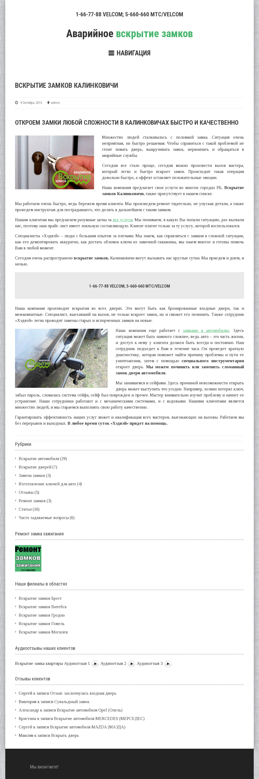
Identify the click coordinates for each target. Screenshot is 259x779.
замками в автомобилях (206, 330)
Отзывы (26, 492)
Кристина (27, 718)
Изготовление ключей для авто (47, 484)
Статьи (25, 509)
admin (55, 103)
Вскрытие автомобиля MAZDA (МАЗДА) (87, 727)
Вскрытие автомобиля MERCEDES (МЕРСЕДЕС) (99, 718)
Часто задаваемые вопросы (44, 517)
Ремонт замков (32, 501)
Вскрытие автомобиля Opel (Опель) (90, 710)
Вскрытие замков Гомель (42, 623)
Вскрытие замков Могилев (43, 632)
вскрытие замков (129, 33)
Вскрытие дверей (35, 467)
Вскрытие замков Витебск (43, 606)
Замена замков (32, 475)
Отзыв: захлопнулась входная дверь (83, 693)
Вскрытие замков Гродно (42, 615)
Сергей (25, 727)
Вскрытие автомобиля (39, 458)
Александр (29, 710)
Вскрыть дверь (65, 735)
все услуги (123, 219)
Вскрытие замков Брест (40, 598)
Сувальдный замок (71, 701)
